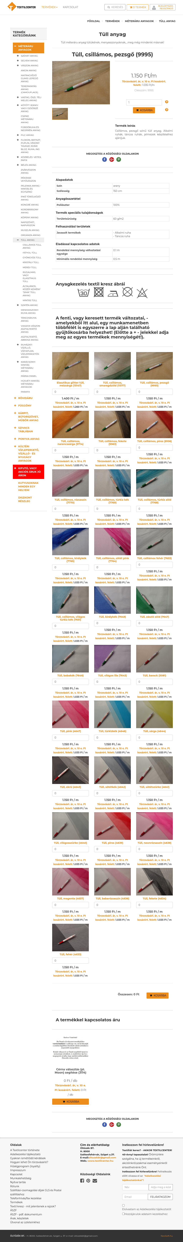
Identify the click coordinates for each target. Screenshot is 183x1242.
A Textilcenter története (24, 1150)
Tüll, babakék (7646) (70, 675)
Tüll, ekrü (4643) (70, 787)
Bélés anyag (26, 165)
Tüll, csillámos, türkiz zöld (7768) (154, 501)
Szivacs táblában (23, 429)
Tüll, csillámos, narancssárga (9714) (70, 443)
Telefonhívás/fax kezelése (25, 1198)
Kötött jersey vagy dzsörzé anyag (27, 108)
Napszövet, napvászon (28, 224)
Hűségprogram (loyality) (25, 1166)
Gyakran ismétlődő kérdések (28, 1158)
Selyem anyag (27, 60)
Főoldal (93, 21)
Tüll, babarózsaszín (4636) (112, 898)
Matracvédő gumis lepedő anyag (29, 78)
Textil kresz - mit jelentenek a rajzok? (33, 1206)
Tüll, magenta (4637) (70, 898)
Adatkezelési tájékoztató (25, 1154)
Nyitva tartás (18, 1182)
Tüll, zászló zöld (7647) (154, 616)
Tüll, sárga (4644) (154, 731)
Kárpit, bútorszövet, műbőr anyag (25, 416)
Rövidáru (23, 398)
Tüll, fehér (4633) (70, 954)
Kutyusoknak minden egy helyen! (28, 486)
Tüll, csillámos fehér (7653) (154, 558)
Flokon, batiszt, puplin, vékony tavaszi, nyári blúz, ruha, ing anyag (28, 146)
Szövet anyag (27, 55)
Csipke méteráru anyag (27, 119)
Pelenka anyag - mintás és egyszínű (31, 188)
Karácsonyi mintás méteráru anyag (25, 366)
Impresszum (18, 1170)
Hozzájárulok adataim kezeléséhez (146, 1214)
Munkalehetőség (20, 1178)
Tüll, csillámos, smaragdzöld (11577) (113, 384)
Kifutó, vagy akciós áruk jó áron (27, 471)
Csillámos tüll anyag (32, 246)
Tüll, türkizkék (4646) (112, 731)
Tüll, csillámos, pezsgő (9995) (154, 384)
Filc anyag (25, 135)
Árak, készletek (19, 1218)
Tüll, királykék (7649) (112, 616)
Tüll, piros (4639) (112, 842)
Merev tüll (30, 267)
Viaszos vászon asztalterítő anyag (30, 329)
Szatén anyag (27, 305)
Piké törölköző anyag (31, 198)
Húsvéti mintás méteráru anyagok (30, 383)
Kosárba (144, 110)
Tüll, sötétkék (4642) (112, 787)
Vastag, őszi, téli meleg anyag (28, 99)
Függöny (22, 405)
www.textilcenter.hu (100, 1160)
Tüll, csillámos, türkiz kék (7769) (112, 501)
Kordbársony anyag (29, 211)
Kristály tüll (31, 262)
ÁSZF (13, 1210)
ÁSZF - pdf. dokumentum (26, 1214)
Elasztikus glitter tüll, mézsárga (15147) (70, 384)
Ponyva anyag (26, 438)
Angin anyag (28, 70)
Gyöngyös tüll (32, 257)
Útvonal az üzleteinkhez (25, 1222)
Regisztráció (166, 8)
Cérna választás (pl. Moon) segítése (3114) (70, 1071)
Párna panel (29, 376)
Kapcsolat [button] (70, 7)
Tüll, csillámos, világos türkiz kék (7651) (70, 618)
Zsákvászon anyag (28, 171)
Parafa (25, 391)
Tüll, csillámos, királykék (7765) (70, 560)
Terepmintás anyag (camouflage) (29, 89)
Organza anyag (30, 235)
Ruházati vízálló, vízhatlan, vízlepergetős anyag (27, 350)
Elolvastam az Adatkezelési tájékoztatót (146, 1209)
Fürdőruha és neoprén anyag (30, 129)
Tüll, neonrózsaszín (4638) (154, 842)
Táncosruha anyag (28, 319)
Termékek (49, 7)
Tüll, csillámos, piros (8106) (154, 441)
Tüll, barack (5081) (154, 675)
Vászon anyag (27, 65)
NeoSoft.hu (167, 1235)
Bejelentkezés (165, 6)
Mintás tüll (30, 300)
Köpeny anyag (29, 217)
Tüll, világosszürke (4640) (70, 842)
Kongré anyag (30, 204)
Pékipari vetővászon (28, 179)
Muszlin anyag (30, 230)
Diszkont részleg (25, 499)
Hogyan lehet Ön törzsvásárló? (29, 1162)
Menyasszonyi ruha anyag (29, 311)
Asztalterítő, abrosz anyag (29, 338)
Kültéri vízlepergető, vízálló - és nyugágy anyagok (26, 453)
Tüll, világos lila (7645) (112, 675)
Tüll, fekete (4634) (154, 898)
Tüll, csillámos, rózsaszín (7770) (70, 501)
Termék (138, 7)
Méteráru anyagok (139, 21)
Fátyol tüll (30, 252)
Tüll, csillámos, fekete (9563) (112, 443)
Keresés (116, 7)
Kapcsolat (16, 1174)
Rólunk (14, 1186)
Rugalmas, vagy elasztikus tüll (29, 277)
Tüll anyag (167, 21)
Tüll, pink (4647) (70, 731)
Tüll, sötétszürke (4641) (154, 787)
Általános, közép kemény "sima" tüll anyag (31, 291)
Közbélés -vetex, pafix (28, 158)
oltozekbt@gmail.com (102, 1157)
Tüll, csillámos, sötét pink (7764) (112, 560)
